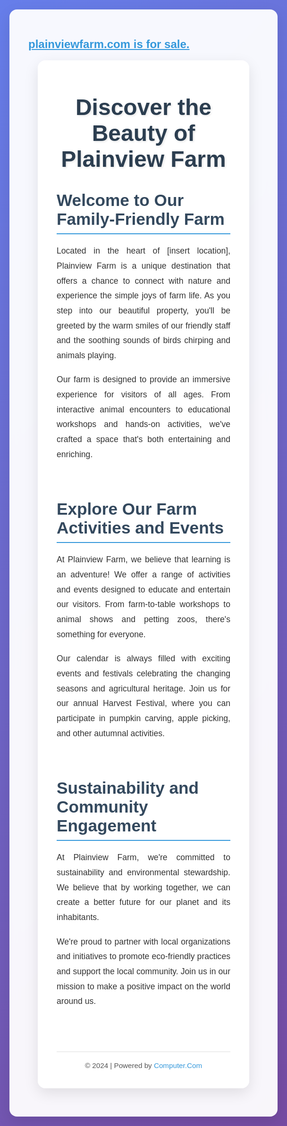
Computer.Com (178, 1065)
